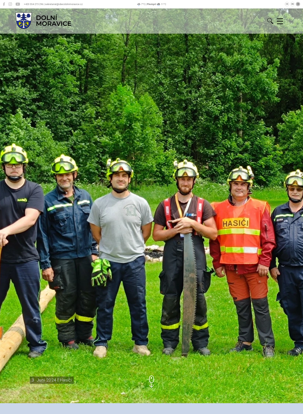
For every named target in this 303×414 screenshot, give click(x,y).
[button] (151, 382)
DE (298, 4)
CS (287, 4)
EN (292, 4)
